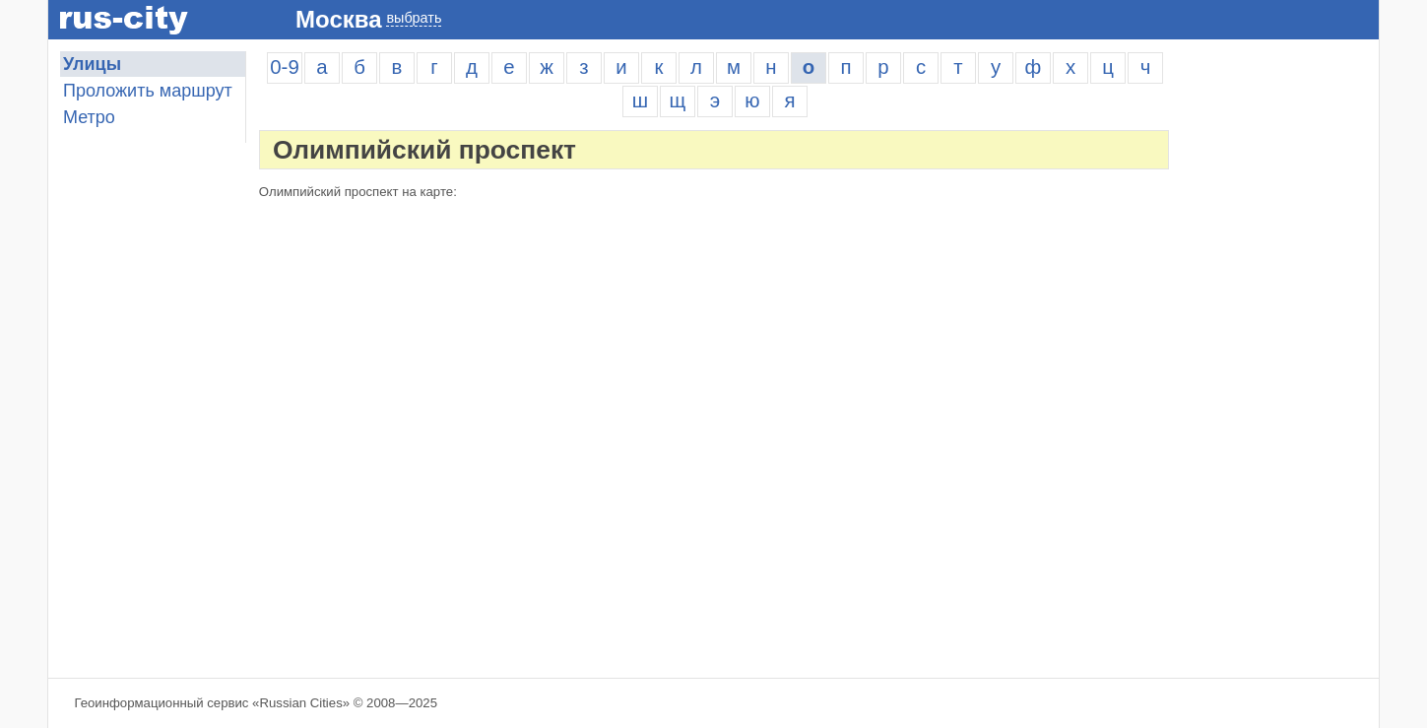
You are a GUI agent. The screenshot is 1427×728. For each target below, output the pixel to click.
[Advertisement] (1280, 346)
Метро (89, 117)
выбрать (413, 18)
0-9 (284, 67)
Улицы (92, 64)
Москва (338, 19)
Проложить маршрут (147, 90)
